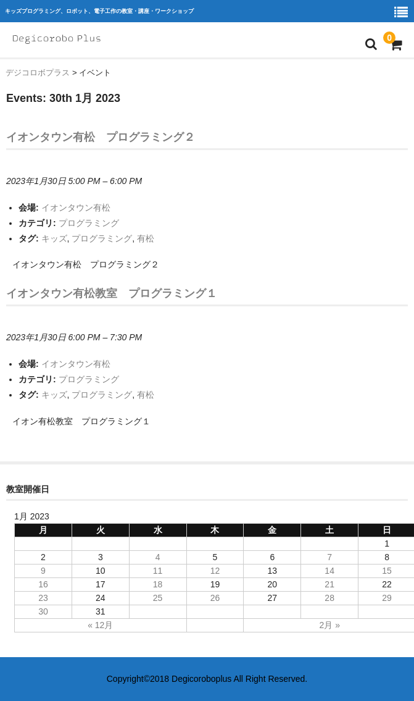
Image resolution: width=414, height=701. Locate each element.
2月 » (329, 625)
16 (43, 584)
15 (387, 571)
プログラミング (89, 223)
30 (43, 611)
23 (43, 598)
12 (215, 571)
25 (158, 598)
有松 (145, 238)
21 (329, 584)
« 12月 (100, 625)
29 (387, 598)
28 (329, 598)
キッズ (54, 238)
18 (158, 584)
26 (215, 598)
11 (158, 571)
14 (329, 571)
